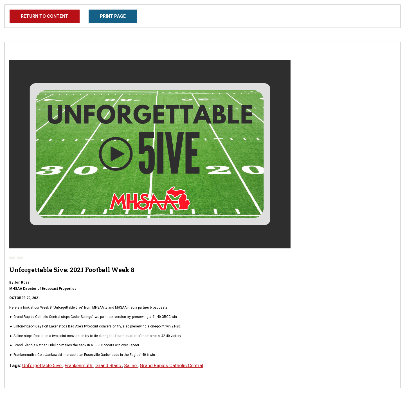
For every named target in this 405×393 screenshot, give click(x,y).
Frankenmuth (79, 365)
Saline (131, 365)
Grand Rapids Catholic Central (171, 365)
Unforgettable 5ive (42, 365)
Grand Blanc (108, 365)
